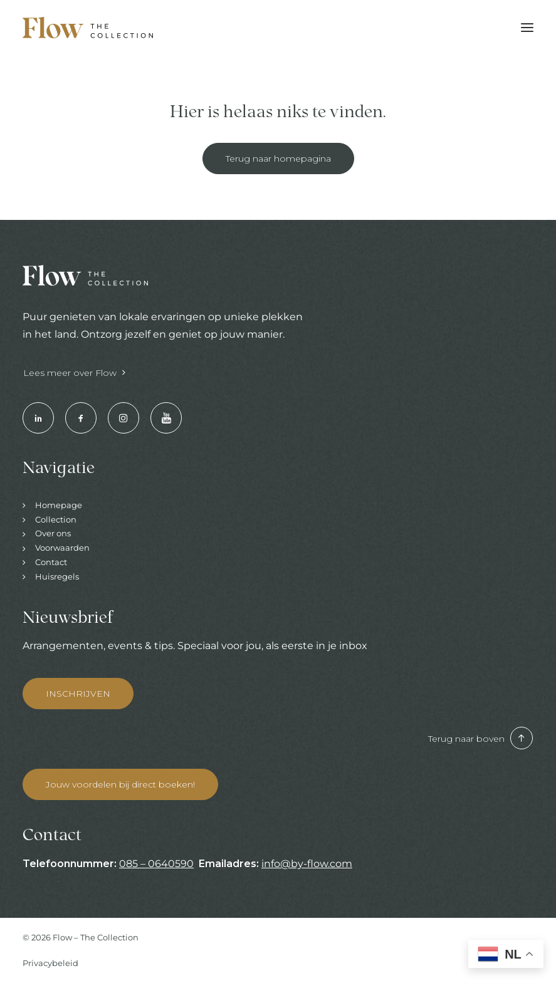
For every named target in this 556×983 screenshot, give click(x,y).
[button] (527, 27)
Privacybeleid (50, 963)
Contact (51, 562)
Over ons (53, 533)
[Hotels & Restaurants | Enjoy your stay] (88, 27)
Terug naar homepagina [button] (278, 158)
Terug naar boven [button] (480, 738)
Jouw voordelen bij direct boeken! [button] (120, 784)
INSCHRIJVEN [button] (78, 693)
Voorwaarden (62, 548)
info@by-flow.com (306, 864)
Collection (55, 519)
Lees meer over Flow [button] (74, 372)
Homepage (58, 505)
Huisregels (57, 576)
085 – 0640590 (156, 864)
